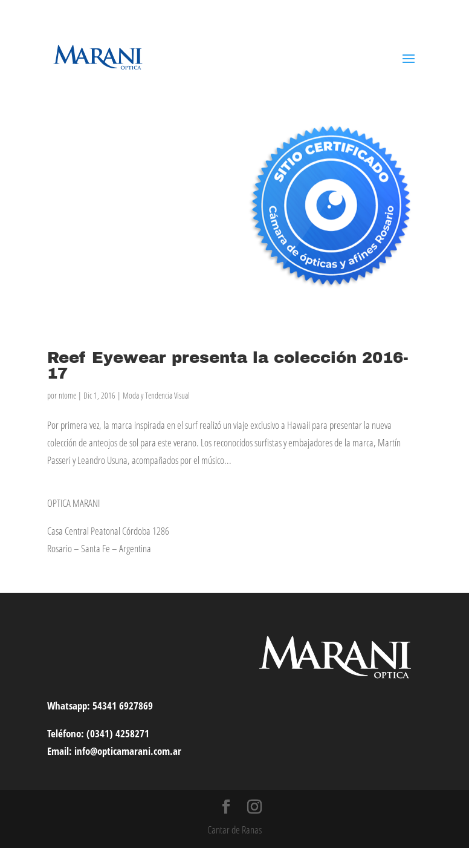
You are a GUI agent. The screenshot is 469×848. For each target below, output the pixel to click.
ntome (67, 395)
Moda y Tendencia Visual (156, 395)
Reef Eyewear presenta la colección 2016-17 (228, 365)
